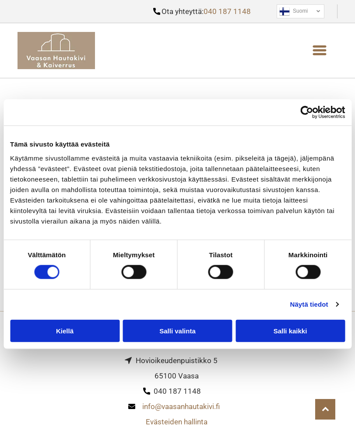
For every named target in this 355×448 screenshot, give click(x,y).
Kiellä (65, 331)
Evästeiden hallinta (176, 421)
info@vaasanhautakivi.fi (181, 406)
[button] (319, 50)
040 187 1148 (227, 11)
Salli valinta (177, 331)
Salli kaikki (290, 331)
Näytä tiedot (309, 304)
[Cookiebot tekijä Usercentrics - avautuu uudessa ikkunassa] (306, 112)
